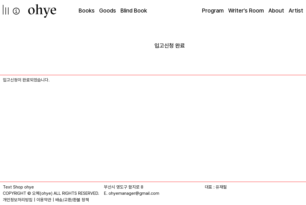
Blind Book (134, 10)
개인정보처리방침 (17, 199)
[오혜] (42, 11)
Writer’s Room (246, 10)
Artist (296, 10)
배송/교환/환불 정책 (72, 199)
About (276, 10)
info (16, 11)
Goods (107, 10)
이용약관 (43, 199)
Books (87, 10)
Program (213, 10)
